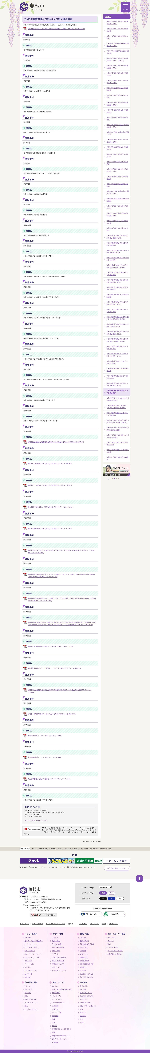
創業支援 (55, 1016)
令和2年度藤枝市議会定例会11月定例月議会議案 (118, 399)
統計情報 (83, 1016)
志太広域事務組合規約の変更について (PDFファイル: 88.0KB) (49, 779)
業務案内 (68, 849)
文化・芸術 (111, 937)
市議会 (108, 16)
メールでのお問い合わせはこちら (36, 820)
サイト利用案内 (37, 924)
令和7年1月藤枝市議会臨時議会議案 (117, 118)
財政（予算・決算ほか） (88, 1006)
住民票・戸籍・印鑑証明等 (34, 941)
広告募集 (55, 1042)
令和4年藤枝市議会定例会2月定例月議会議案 (117, 311)
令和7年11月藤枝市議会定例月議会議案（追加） (118, 45)
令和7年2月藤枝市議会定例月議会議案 (117, 111)
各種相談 (28, 977)
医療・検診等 (84, 941)
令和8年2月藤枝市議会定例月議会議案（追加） (117, 22)
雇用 (53, 1032)
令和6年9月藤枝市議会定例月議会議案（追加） (117, 141)
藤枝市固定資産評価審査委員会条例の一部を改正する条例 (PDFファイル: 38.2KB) (56, 442)
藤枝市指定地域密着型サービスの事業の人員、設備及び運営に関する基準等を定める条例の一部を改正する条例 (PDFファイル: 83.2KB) (62, 600)
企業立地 (55, 1009)
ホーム (34, 849)
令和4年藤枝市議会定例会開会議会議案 (118, 296)
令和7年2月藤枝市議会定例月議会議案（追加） (117, 104)
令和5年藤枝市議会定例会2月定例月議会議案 (117, 244)
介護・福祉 (83, 947)
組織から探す (43, 849)
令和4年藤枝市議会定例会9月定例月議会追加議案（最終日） (117, 266)
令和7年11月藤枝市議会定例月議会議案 (118, 52)
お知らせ (28, 937)
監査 (81, 1019)
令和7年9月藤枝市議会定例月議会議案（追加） (117, 67)
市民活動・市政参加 (114, 954)
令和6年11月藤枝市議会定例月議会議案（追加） (118, 126)
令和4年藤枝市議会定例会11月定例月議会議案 (118, 259)
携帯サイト (72, 924)
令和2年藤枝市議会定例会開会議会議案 (118, 451)
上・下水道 (28, 974)
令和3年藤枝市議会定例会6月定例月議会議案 (117, 362)
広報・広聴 (83, 999)
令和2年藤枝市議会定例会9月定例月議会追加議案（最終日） (117, 407)
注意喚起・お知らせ (86, 974)
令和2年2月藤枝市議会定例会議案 (117, 458)
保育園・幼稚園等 (58, 947)
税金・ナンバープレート (33, 954)
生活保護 (83, 970)
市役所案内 (83, 924)
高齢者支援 (83, 957)
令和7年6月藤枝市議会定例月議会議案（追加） (117, 82)
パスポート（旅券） (31, 947)
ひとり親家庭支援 (58, 961)
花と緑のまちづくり (31, 1002)
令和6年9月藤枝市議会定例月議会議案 (117, 148)
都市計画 (28, 993)
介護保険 (83, 951)
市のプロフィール (86, 993)
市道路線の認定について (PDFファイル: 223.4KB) (45, 757)
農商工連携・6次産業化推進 (61, 1029)
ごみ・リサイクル (31, 970)
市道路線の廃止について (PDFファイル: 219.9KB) (45, 735)
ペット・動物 (29, 964)
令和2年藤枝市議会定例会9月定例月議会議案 (117, 414)
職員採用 (83, 1012)
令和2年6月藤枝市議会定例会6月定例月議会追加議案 (118, 429)
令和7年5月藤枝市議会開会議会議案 (117, 96)
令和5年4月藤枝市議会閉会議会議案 (117, 229)
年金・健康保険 (30, 951)
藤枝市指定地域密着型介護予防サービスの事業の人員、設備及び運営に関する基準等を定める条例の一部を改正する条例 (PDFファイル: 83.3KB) (62, 576)
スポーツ (111, 941)
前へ (108, 478)
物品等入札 (56, 993)
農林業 (54, 1026)
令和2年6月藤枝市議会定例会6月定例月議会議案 (118, 436)
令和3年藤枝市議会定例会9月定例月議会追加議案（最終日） (117, 340)
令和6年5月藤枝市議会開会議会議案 (117, 163)
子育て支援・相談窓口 (59, 957)
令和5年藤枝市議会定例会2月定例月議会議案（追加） (117, 237)
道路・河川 (28, 989)
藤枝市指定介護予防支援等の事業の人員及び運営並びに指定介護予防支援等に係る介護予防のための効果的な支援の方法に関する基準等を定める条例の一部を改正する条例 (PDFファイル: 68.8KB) (62, 624)
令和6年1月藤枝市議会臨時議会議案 (117, 185)
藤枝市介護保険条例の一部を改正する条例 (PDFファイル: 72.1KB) (50, 646)
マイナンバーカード (31, 944)
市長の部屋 (83, 986)
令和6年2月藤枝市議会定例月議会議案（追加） (117, 170)
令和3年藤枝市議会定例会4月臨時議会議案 (117, 377)
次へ (122, 478)
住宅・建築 (28, 961)
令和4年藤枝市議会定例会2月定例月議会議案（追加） (117, 303)
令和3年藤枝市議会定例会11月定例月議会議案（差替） (118, 333)
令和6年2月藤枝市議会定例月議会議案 (117, 178)
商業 (53, 1019)
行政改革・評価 (85, 1002)
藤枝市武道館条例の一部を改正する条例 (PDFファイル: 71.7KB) (50, 529)
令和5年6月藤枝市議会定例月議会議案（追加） (117, 215)
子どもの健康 (56, 944)
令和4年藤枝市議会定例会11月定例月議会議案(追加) (118, 251)
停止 (126, 478)
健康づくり (83, 954)
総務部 (53, 849)
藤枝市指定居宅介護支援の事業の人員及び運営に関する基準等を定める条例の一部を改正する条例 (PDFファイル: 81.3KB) (61, 551)
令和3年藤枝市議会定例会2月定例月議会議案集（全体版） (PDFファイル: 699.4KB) (56, 29)
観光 (109, 944)
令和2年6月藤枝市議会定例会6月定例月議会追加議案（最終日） (118, 421)
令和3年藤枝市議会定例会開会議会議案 (118, 370)
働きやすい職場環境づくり (61, 1036)
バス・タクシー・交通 (32, 957)
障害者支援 (83, 967)
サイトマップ (24, 924)
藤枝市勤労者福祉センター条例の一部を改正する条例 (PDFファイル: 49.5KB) (54, 668)
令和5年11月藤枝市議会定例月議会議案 (118, 200)
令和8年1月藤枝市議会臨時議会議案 (117, 37)
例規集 (104, 924)
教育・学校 (56, 951)
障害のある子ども (58, 964)
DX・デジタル (57, 999)
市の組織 (83, 989)
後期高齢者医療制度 (86, 964)
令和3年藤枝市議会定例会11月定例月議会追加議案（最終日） (118, 318)
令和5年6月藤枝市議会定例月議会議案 (117, 222)
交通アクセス (94, 924)
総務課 (60, 849)
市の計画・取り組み (59, 970)
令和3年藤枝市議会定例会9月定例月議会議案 (117, 347)
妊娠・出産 (56, 941)
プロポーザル (56, 996)
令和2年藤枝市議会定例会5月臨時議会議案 (117, 444)
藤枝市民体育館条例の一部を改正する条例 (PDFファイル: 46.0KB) (50, 507)
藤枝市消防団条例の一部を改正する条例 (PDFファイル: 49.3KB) (50, 464)
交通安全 (28, 967)
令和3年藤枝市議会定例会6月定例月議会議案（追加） (117, 355)
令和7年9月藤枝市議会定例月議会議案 (117, 74)
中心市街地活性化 (31, 999)
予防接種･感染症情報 (87, 944)
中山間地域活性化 (58, 1002)
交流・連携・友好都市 (115, 951)
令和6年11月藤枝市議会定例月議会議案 (118, 133)
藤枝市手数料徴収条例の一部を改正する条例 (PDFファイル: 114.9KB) (52, 714)
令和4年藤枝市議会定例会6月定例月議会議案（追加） (117, 281)
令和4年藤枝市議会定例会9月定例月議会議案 (117, 274)
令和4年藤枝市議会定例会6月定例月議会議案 (117, 288)
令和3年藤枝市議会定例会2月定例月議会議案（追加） (117, 384)
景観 (26, 996)
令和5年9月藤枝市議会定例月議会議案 (117, 207)
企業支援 (55, 1006)
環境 (26, 1006)
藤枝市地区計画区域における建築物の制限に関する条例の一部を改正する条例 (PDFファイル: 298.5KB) (59, 691)
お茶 (53, 1022)
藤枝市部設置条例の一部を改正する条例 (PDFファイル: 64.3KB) (50, 485)
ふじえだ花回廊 (113, 947)
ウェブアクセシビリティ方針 (55, 924)
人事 (81, 1009)
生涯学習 (55, 954)
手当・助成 (56, 967)
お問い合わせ (113, 924)
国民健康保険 (84, 961)
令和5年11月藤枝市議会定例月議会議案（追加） (118, 192)
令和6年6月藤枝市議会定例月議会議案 (117, 155)
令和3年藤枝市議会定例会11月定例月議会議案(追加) (118, 325)
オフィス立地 (56, 1012)
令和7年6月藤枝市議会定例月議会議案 (117, 89)
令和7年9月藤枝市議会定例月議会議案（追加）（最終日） (117, 59)
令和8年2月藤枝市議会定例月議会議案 (117, 30)
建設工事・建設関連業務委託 (62, 989)
